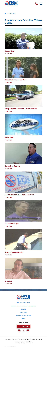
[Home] (11, 3)
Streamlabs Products (23, 303)
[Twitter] (23, 330)
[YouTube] (27, 330)
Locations (23, 312)
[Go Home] (5, 13)
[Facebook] (19, 330)
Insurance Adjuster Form (23, 315)
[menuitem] (17, 343)
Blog (23, 318)
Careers (23, 309)
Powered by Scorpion (10, 347)
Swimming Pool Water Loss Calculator (23, 306)
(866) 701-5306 (23, 322)
